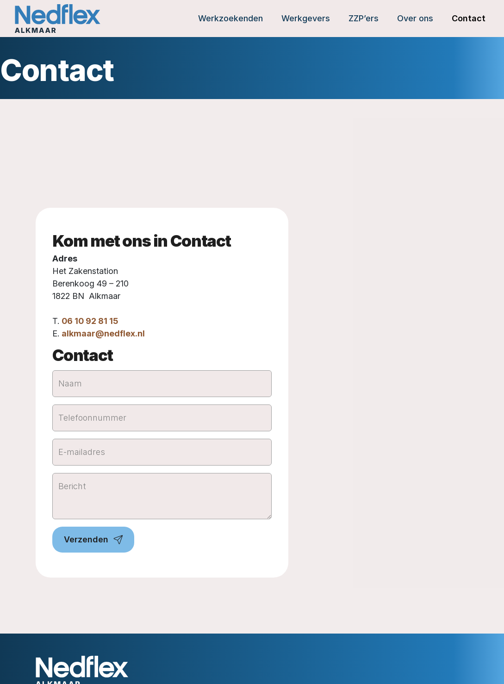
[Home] (57, 18)
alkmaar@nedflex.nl (103, 333)
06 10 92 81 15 (90, 321)
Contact (468, 18)
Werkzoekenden (230, 18)
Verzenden (86, 539)
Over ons (415, 18)
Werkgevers (305, 18)
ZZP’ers (363, 18)
